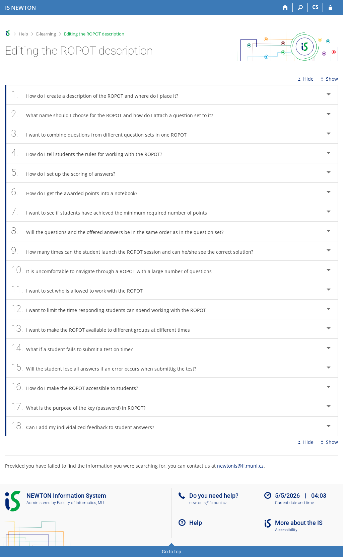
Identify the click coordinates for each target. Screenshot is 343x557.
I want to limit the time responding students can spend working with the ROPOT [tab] (112, 309)
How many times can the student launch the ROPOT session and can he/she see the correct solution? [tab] (136, 251)
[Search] (300, 7)
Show (328, 79)
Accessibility (286, 530)
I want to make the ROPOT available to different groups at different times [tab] (104, 329)
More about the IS (299, 522)
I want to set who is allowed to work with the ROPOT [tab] (80, 290)
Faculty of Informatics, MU (80, 502)
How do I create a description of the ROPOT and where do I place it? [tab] (98, 95)
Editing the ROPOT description (94, 34)
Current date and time (294, 502)
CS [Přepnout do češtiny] (315, 7)
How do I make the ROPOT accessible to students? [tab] (78, 387)
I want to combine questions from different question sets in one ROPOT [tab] (102, 134)
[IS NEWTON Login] (330, 7)
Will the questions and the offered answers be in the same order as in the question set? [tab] (121, 231)
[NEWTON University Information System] (20, 7)
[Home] (285, 7)
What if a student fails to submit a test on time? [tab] (75, 348)
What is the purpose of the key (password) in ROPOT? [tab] (82, 407)
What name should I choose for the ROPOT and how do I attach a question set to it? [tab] (115, 114)
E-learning (46, 34)
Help (23, 34)
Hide (305, 79)
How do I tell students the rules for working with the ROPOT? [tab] (90, 153)
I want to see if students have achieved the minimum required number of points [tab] (112, 212)
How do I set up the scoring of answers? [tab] (67, 173)
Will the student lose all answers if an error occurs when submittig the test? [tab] (107, 368)
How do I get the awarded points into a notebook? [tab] (78, 192)
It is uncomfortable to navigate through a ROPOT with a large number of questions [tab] (115, 270)
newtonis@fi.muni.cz (240, 466)
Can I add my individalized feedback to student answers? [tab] (86, 426)
